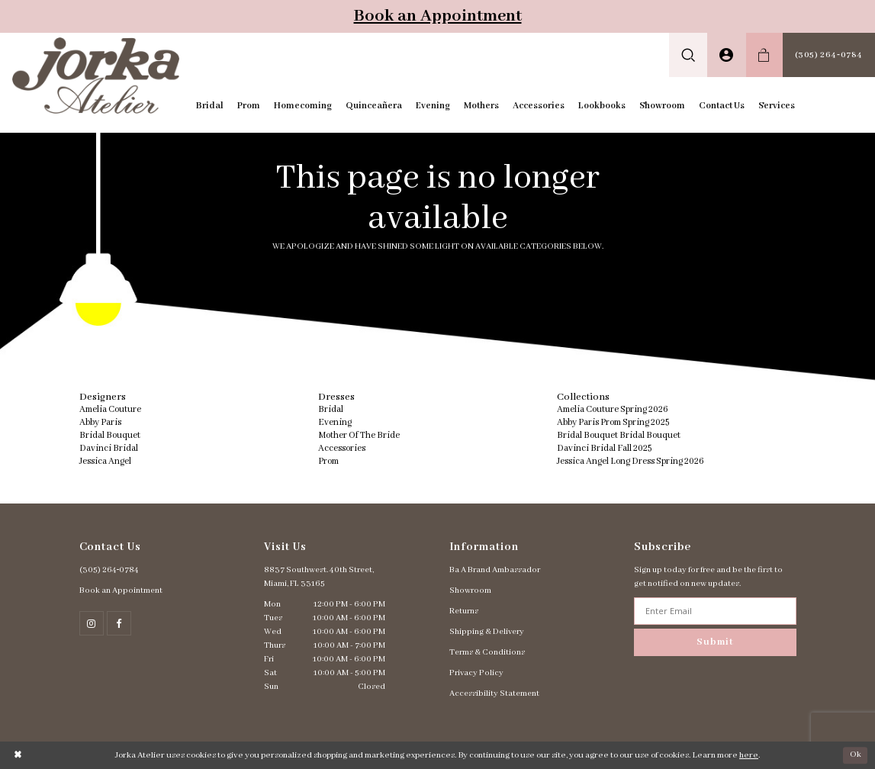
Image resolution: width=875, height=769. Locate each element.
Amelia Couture (110, 409)
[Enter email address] (715, 611)
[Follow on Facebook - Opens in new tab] (119, 623)
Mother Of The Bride (359, 435)
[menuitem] (688, 55)
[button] (688, 55)
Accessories (341, 448)
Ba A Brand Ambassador (494, 570)
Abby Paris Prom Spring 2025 (613, 422)
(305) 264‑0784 (109, 570)
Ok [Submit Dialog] (855, 754)
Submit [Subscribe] (714, 641)
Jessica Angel (105, 461)
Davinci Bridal (108, 448)
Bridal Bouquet (109, 435)
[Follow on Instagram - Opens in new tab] (91, 623)
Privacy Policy (476, 673)
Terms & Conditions (487, 652)
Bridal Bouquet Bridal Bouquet (618, 435)
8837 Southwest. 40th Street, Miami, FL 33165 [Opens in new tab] (319, 577)
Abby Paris (100, 422)
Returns (463, 611)
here (748, 755)
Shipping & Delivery (486, 631)
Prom (328, 461)
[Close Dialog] (18, 756)
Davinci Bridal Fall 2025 (604, 448)
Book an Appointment (438, 16)
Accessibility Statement (494, 693)
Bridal (330, 409)
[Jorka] (95, 75)
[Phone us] (829, 55)
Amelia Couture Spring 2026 (612, 409)
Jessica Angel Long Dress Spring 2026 (630, 461)
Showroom (470, 590)
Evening (335, 422)
